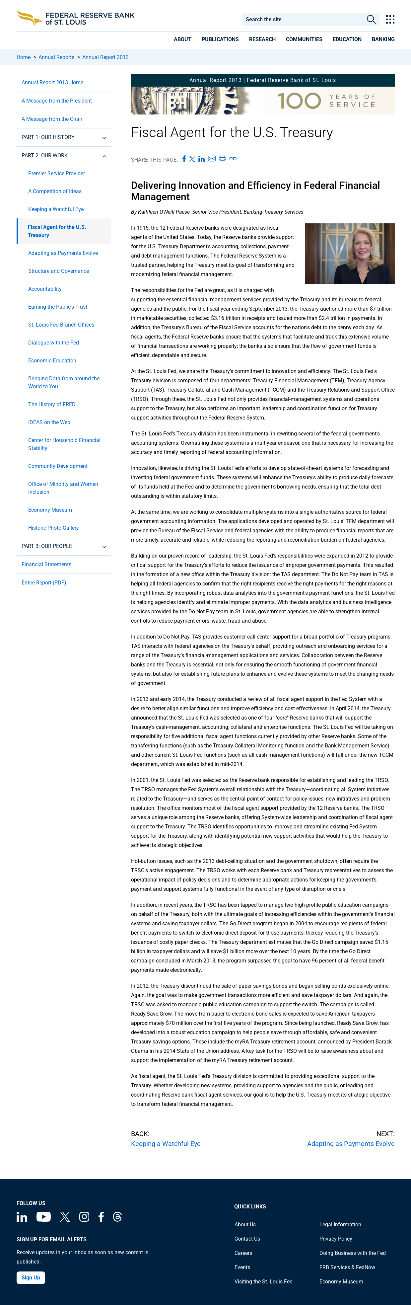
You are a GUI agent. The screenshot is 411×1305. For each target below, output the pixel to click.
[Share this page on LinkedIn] (201, 159)
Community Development (58, 466)
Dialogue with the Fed (53, 343)
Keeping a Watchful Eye (56, 209)
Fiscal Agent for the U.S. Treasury (57, 231)
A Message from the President (57, 101)
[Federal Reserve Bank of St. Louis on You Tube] (43, 1220)
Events (242, 1267)
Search (371, 19)
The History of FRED (52, 404)
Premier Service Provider (56, 173)
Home (24, 57)
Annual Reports (56, 57)
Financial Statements (46, 564)
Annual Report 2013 (105, 57)
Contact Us (247, 1239)
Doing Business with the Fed (352, 1253)
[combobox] (302, 19)
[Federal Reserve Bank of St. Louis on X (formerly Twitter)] (65, 1220)
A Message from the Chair (52, 119)
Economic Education (52, 360)
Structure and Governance (58, 271)
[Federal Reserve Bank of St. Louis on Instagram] (84, 1220)
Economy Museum (50, 510)
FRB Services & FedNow (347, 1267)
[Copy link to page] (233, 159)
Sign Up (31, 1277)
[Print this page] (222, 159)
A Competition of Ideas (55, 191)
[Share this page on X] (192, 159)
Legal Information (340, 1224)
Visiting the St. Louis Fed (264, 1281)
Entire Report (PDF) (44, 582)
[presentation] (182, 40)
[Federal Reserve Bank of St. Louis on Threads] (117, 1220)
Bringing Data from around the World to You (64, 382)
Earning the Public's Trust (57, 307)
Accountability (45, 289)
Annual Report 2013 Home (52, 82)
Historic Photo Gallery (53, 528)
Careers (243, 1253)
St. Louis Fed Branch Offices (61, 325)
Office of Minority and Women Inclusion (63, 488)
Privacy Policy (335, 1239)
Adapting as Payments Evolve (63, 253)
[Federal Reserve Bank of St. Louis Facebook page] (101, 1220)
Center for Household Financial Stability (64, 444)
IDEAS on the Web (49, 422)
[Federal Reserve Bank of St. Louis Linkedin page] (22, 1220)
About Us (245, 1224)
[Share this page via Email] (211, 159)
